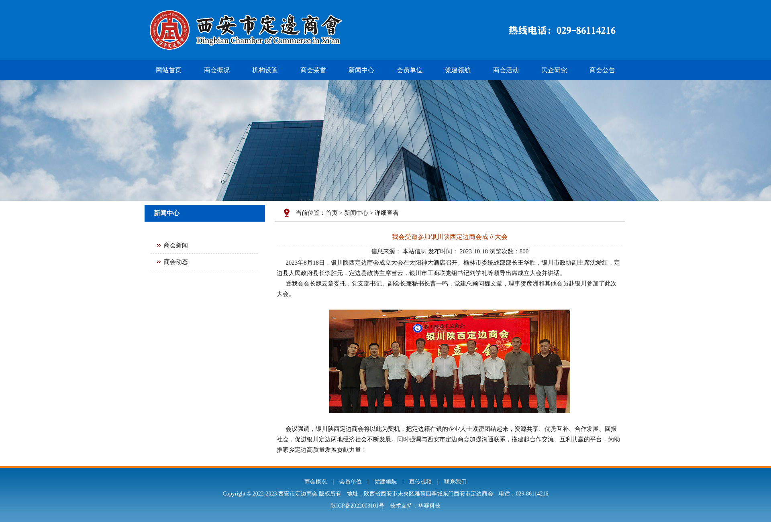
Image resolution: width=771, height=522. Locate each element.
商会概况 (217, 70)
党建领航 (458, 70)
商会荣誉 (313, 70)
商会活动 (506, 70)
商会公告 (602, 70)
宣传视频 (420, 482)
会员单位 (409, 70)
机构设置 (265, 70)
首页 (332, 213)
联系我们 (455, 482)
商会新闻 (176, 245)
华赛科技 (429, 506)
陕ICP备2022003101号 (357, 506)
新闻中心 (361, 70)
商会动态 (176, 262)
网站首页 (169, 70)
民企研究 (554, 70)
